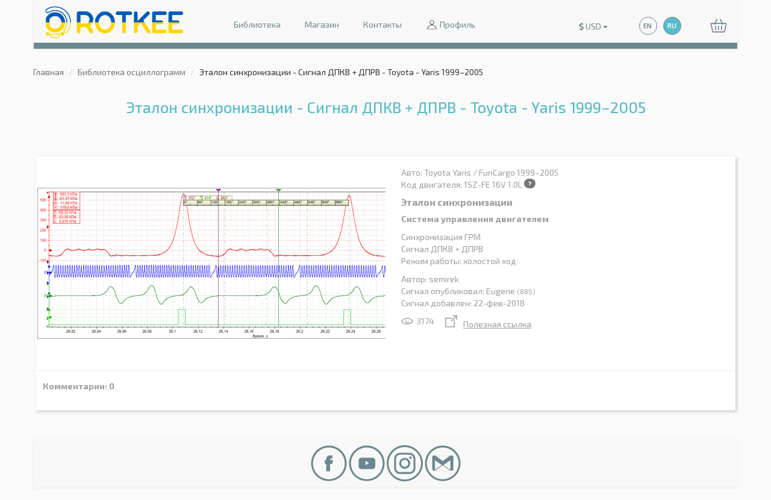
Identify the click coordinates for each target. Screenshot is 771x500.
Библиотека (257, 24)
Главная (48, 72)
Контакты (382, 24)
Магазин (322, 24)
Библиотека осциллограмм (132, 72)
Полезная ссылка (488, 324)
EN (647, 25)
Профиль (450, 25)
